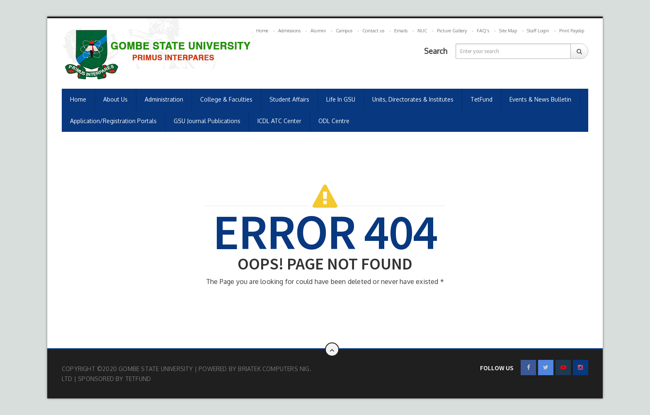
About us (115, 99)
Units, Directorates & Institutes (413, 99)
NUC (422, 31)
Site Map (508, 31)
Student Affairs (289, 99)
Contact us (373, 31)
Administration (164, 99)
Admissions (289, 31)
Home (262, 31)
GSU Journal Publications (207, 120)
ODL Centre (333, 120)
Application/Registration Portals (113, 120)
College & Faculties (226, 99)
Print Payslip (571, 31)
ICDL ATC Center (279, 120)
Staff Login (538, 31)
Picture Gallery (452, 31)
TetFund (481, 99)
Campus (344, 31)
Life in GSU (340, 99)
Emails (400, 31)
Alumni (318, 31)
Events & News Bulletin (540, 99)
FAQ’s (483, 31)
